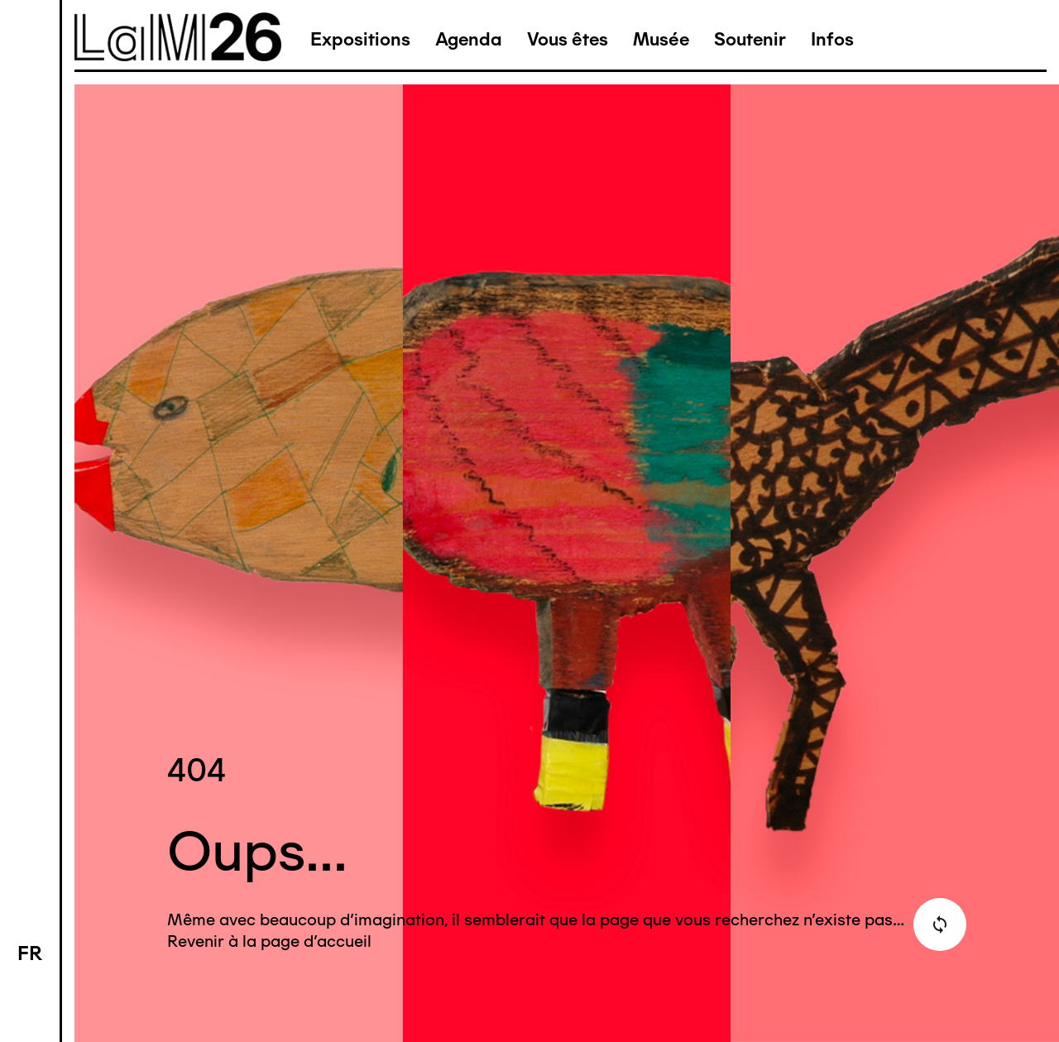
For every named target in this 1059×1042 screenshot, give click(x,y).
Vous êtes (567, 39)
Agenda (468, 39)
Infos (832, 39)
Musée (661, 39)
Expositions (360, 39)
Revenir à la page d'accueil (269, 941)
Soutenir (750, 39)
